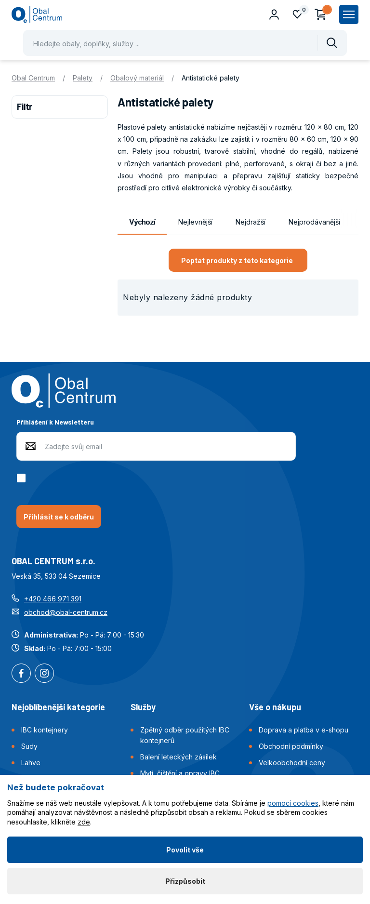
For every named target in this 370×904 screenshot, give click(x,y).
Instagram (44, 674)
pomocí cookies (292, 803)
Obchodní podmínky (291, 746)
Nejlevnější (195, 222)
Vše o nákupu (275, 707)
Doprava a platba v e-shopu (303, 730)
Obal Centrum (33, 78)
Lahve (30, 762)
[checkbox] (22, 478)
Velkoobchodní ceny (292, 762)
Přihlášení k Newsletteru (55, 422)
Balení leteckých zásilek (178, 757)
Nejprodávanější (314, 222)
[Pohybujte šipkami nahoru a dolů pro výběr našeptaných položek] (185, 43)
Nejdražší (250, 222)
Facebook (21, 674)
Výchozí (142, 222)
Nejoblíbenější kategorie (58, 707)
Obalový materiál (137, 78)
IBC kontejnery (44, 730)
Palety (82, 78)
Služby (143, 707)
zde (84, 822)
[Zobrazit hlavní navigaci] (348, 14)
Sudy (29, 746)
